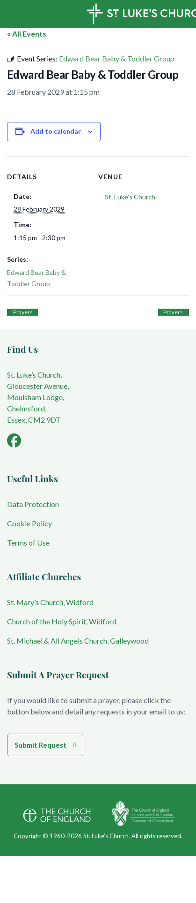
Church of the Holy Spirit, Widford (61, 621)
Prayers (22, 312)
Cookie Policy (29, 523)
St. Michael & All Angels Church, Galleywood (78, 640)
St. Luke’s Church (130, 197)
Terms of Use (28, 542)
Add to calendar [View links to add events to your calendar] (55, 131)
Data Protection (33, 504)
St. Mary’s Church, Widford (50, 602)
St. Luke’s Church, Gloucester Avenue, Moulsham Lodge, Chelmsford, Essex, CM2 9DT (38, 397)
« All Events (26, 33)
